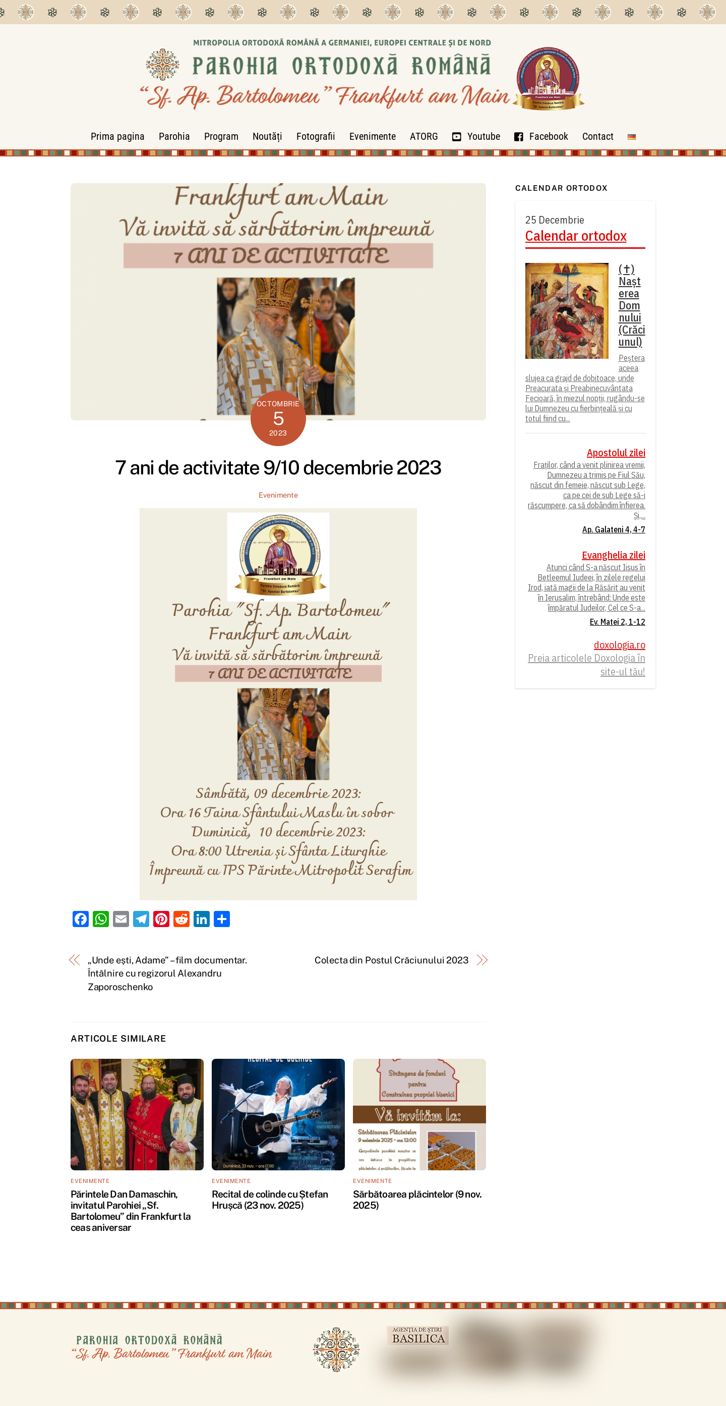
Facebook (541, 136)
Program (221, 136)
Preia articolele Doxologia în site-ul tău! (586, 665)
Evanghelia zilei (613, 555)
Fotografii (315, 136)
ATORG (424, 136)
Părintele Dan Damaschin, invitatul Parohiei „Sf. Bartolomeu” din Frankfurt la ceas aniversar (131, 1210)
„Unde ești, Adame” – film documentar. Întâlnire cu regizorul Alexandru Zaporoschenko (168, 973)
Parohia (174, 136)
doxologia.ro (619, 645)
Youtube (476, 136)
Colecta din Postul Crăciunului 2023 (392, 960)
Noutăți (267, 136)
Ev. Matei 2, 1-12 (617, 622)
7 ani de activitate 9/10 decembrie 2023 (278, 467)
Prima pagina (118, 136)
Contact (598, 136)
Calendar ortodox (576, 235)
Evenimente (372, 136)
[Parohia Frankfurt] (363, 119)
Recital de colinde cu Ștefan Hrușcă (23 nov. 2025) (270, 1199)
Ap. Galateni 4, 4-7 (613, 529)
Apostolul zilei (616, 452)
